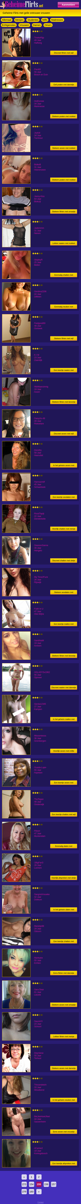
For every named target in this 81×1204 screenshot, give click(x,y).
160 (31, 1191)
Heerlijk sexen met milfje (63, 751)
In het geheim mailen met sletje (64, 719)
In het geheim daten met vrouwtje (63, 910)
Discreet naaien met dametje (63, 687)
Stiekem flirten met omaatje (63, 211)
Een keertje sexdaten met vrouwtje (64, 497)
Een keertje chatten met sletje (63, 942)
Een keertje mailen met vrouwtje (64, 624)
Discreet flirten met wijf (63, 53)
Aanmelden (68, 4)
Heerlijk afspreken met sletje (64, 878)
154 (31, 1184)
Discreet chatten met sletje (63, 560)
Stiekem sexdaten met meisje (63, 593)
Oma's (48, 25)
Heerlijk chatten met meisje (63, 529)
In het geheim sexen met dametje (63, 466)
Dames (37, 25)
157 (54, 1184)
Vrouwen (24, 25)
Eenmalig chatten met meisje (63, 275)
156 (46, 1184)
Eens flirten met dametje (63, 973)
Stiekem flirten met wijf (63, 338)
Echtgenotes (9, 25)
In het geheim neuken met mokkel (64, 1100)
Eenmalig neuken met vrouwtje (63, 307)
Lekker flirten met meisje (63, 1036)
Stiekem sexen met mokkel (63, 148)
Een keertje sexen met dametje (63, 783)
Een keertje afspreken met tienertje (63, 1164)
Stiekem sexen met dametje (64, 1068)
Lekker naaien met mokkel (63, 243)
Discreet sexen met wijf (64, 434)
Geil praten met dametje (63, 85)
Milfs (44, 19)
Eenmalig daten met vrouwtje (63, 846)
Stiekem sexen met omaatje (64, 1005)
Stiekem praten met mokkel (63, 116)
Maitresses (57, 19)
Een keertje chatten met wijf (64, 814)
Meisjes (19, 19)
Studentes (32, 19)
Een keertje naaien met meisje (64, 370)
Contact (40, 1202)
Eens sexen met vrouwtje (64, 1132)
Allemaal (6, 19)
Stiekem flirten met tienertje (63, 402)
